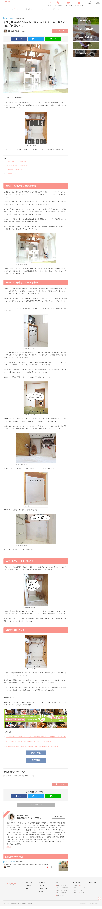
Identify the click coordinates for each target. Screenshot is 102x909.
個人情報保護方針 (15, 906)
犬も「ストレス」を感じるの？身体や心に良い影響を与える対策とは (28, 742)
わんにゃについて (42, 891)
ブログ (9, 848)
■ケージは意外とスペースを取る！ (17, 165)
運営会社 (30, 906)
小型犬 (16, 776)
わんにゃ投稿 (92, 885)
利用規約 (24, 906)
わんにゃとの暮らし (20, 9)
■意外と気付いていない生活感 (15, 161)
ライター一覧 (41, 888)
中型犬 (23, 776)
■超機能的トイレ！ (12, 173)
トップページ (29, 885)
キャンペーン (41, 885)
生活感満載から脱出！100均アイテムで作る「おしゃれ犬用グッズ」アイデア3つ (32, 746)
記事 (13, 9)
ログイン (28, 891)
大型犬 (29, 776)
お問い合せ (40, 894)
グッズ (10, 776)
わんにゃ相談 (76, 885)
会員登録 (28, 888)
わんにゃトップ (6, 9)
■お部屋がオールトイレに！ (15, 169)
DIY (34, 776)
